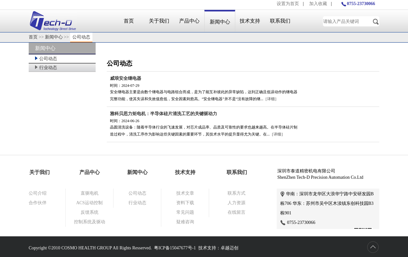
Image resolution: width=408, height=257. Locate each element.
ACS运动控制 (89, 202)
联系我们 (280, 21)
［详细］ (271, 99)
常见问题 (185, 212)
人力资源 (236, 202)
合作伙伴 (38, 202)
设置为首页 (288, 3)
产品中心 (189, 21)
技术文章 (185, 193)
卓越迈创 (229, 248)
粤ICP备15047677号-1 (175, 248)
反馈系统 (89, 212)
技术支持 (250, 21)
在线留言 (236, 212)
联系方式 (236, 193)
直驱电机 (89, 193)
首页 (129, 21)
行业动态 (46, 67)
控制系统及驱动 (89, 221)
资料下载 (185, 202)
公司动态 (81, 37)
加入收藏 (318, 3)
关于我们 (159, 21)
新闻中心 (220, 21)
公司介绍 (38, 193)
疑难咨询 (185, 221)
